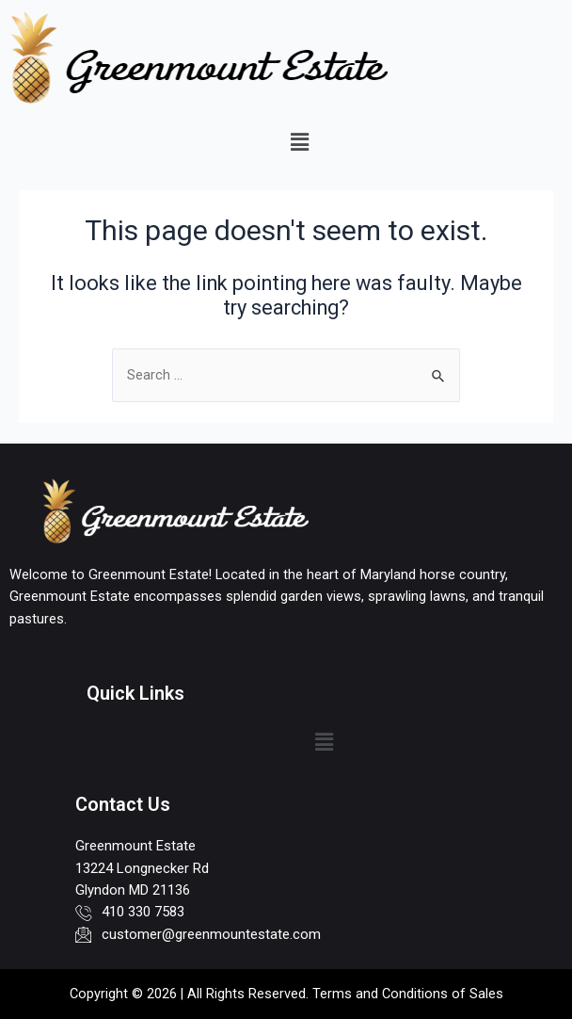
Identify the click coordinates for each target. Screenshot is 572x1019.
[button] (299, 142)
